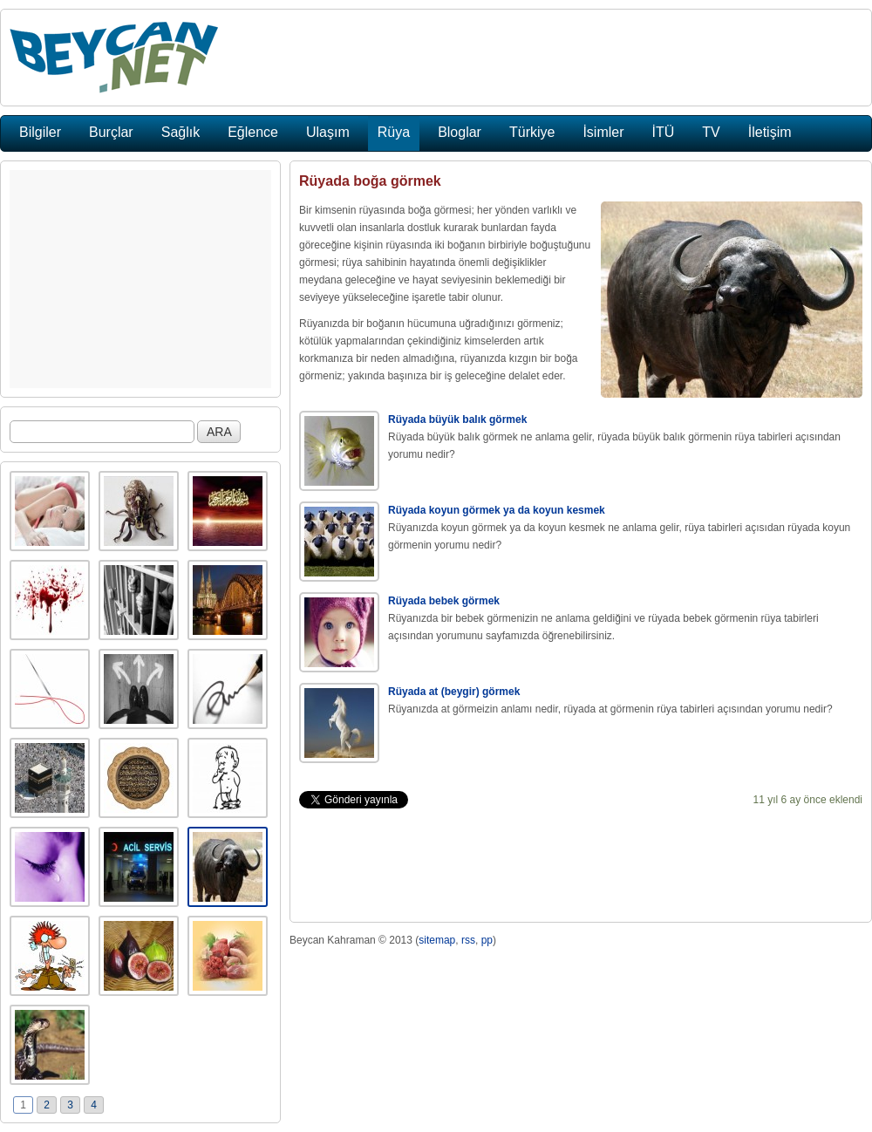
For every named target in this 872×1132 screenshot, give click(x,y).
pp (487, 940)
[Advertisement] (140, 279)
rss (468, 940)
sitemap (437, 940)
